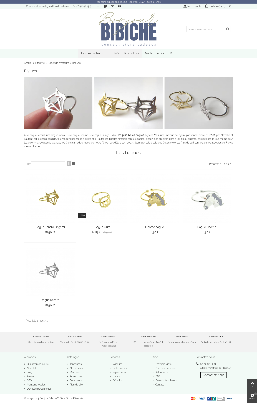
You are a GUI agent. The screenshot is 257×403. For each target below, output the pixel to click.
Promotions (131, 53)
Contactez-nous (213, 375)
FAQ (157, 376)
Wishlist (117, 364)
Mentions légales (36, 384)
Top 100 (114, 53)
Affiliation (117, 380)
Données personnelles (38, 388)
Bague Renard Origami (50, 227)
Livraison (117, 376)
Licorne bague (154, 227)
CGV (29, 380)
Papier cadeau (120, 372)
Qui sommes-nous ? (37, 364)
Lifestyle (40, 62)
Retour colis (161, 372)
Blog (173, 53)
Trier (28, 163)
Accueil (28, 62)
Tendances (75, 364)
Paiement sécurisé (165, 368)
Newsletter (32, 368)
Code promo (76, 380)
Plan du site (76, 384)
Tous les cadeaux (92, 53)
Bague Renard (50, 300)
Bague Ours (102, 227)
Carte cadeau (119, 368)
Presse (30, 376)
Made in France (154, 53)
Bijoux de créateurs (58, 62)
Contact (159, 384)
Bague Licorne (206, 227)
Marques (74, 372)
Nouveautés (76, 368)
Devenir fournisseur (166, 380)
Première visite (163, 364)
